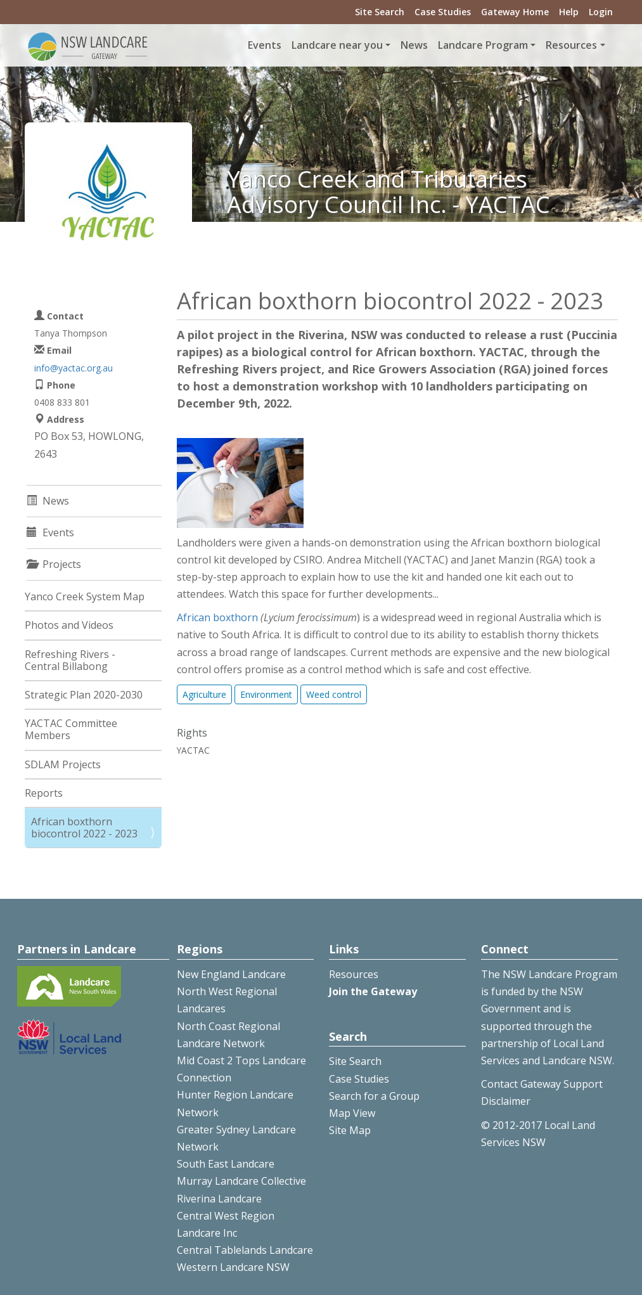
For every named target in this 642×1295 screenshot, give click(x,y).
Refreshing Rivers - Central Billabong (70, 660)
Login (601, 12)
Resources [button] (571, 45)
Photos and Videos (69, 625)
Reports (44, 793)
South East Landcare (225, 1164)
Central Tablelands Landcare (245, 1250)
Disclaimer (505, 1101)
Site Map (350, 1130)
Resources (353, 974)
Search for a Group (374, 1096)
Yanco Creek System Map (84, 596)
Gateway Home (515, 12)
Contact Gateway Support (542, 1084)
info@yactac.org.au (73, 368)
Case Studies (442, 12)
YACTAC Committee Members (71, 729)
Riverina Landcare (219, 1199)
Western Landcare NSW (233, 1267)
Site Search (379, 12)
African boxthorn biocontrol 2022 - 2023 (84, 828)
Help (569, 12)
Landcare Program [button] (483, 45)
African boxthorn (217, 617)
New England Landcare (231, 974)
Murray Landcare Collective (241, 1181)
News (414, 45)
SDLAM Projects (63, 764)
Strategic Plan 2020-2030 (84, 695)
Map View (352, 1113)
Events (264, 45)
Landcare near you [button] (337, 45)
